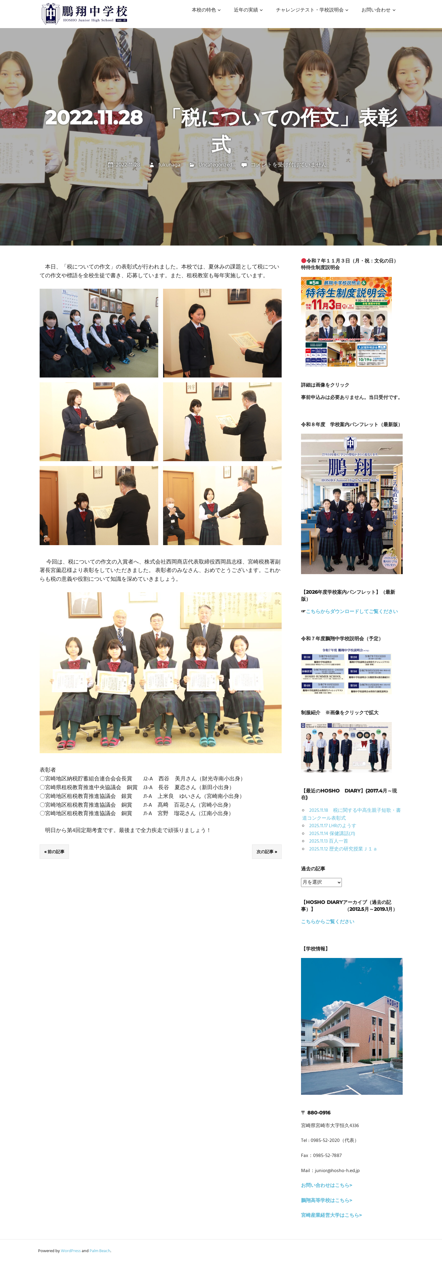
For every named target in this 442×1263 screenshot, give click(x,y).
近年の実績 (246, 10)
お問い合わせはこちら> (326, 1186)
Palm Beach (100, 1251)
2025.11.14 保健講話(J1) (332, 834)
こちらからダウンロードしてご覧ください (352, 612)
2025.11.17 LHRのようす (332, 826)
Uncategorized (215, 165)
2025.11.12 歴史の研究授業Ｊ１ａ (343, 849)
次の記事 (265, 851)
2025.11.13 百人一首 (328, 841)
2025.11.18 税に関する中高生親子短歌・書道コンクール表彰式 (351, 814)
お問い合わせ (376, 10)
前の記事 (55, 851)
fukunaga (169, 165)
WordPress (71, 1251)
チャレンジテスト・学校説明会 (310, 10)
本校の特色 (204, 10)
